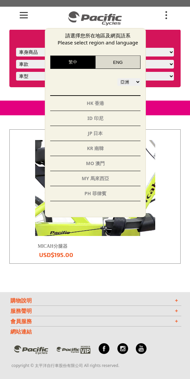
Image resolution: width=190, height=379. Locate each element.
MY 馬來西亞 (95, 178)
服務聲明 (94, 311)
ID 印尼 (95, 118)
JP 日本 (95, 133)
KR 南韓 (95, 148)
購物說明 (94, 300)
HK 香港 (95, 103)
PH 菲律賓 (95, 193)
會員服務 (94, 321)
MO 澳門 (95, 163)
